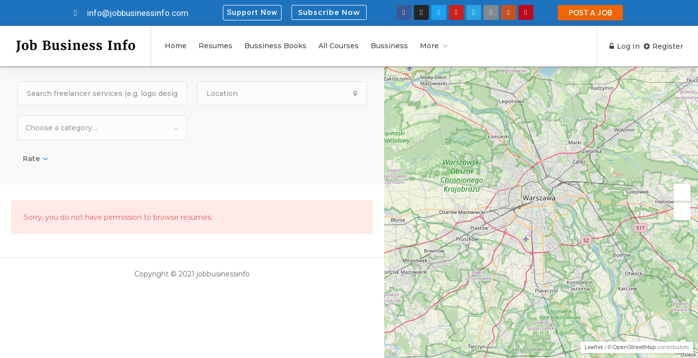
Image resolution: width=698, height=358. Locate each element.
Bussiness (389, 45)
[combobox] (102, 127)
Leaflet (594, 347)
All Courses (338, 45)
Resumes (215, 45)
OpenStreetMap (634, 347)
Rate (31, 158)
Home (176, 45)
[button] (252, 12)
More (429, 45)
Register (663, 46)
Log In (620, 46)
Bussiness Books (275, 45)
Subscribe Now (329, 12)
